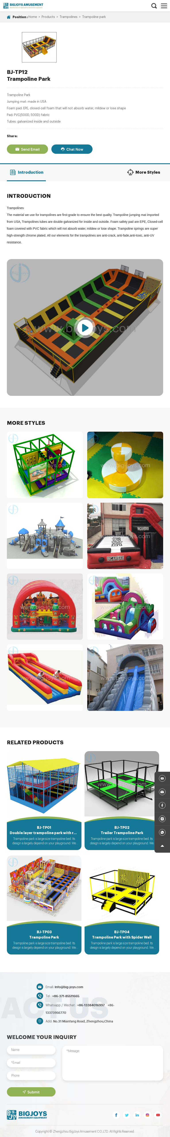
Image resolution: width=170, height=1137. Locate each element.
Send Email (27, 144)
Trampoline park (94, 17)
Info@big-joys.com (69, 986)
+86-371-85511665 (65, 995)
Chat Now (72, 144)
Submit (31, 1091)
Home (32, 17)
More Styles (143, 168)
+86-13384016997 (91, 1004)
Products (48, 17)
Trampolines (68, 17)
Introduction (26, 168)
